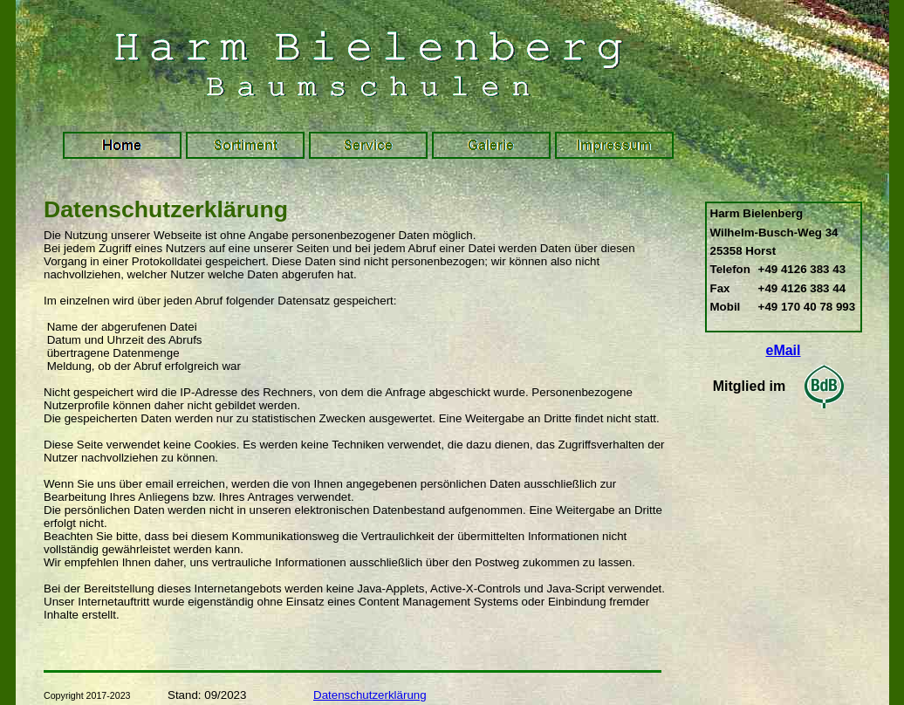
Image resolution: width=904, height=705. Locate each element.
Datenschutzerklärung (370, 695)
